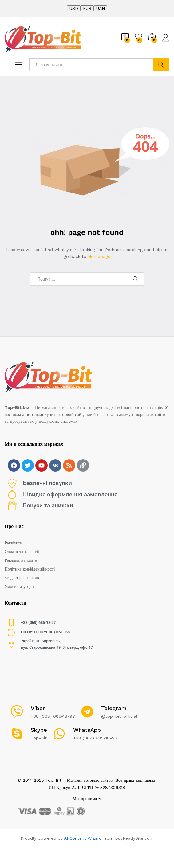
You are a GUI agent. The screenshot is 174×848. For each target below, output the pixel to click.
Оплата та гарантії (22, 551)
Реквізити (13, 543)
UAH (100, 8)
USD (73, 8)
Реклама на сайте (21, 560)
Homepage (99, 256)
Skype (39, 730)
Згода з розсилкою (22, 577)
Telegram (114, 708)
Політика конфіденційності (30, 569)
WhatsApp (87, 730)
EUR (87, 8)
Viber (38, 708)
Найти (161, 64)
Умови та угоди (19, 586)
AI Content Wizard (83, 838)
